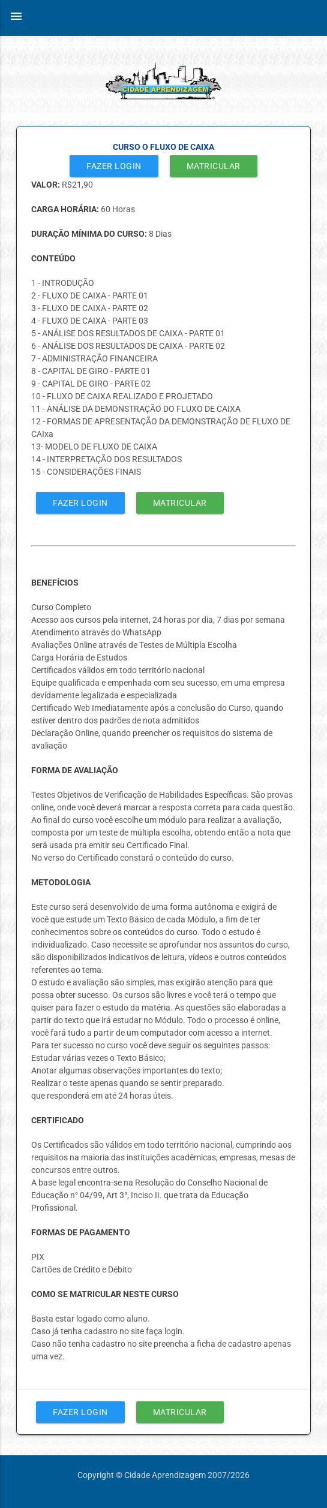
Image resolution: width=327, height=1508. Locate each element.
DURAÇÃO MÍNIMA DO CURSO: (90, 234)
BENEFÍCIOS (55, 582)
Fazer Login (114, 166)
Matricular (214, 166)
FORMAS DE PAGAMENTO (80, 1232)
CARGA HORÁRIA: (66, 209)
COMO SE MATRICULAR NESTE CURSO (105, 1294)
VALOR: (46, 184)
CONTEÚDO (53, 258)
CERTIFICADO (57, 1120)
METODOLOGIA (61, 882)
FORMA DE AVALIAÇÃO (74, 770)
